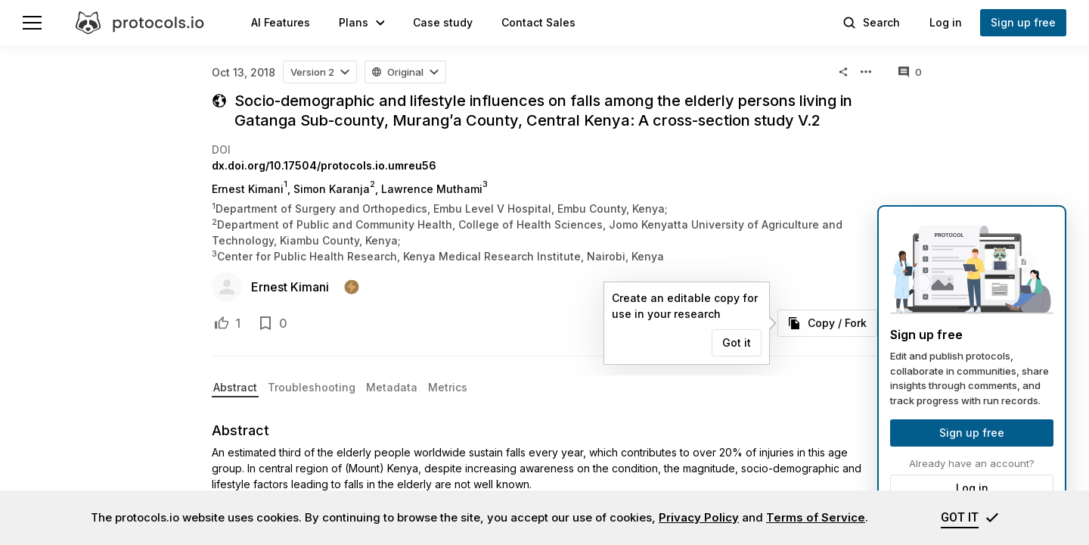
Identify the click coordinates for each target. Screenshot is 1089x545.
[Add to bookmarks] (265, 323)
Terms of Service (815, 517)
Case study (443, 22)
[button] (362, 22)
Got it (736, 342)
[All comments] (910, 72)
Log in (972, 487)
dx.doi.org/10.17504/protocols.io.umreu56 (324, 165)
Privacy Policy (699, 517)
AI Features (280, 22)
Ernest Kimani (290, 286)
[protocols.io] (140, 22)
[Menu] (32, 23)
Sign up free (971, 432)
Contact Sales (538, 22)
